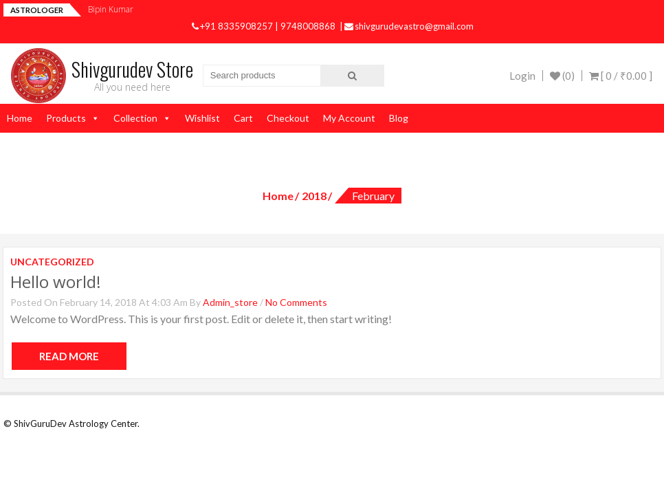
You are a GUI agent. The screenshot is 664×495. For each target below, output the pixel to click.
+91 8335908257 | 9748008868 (264, 26)
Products (66, 118)
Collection (135, 118)
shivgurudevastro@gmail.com (409, 26)
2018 (314, 195)
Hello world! (55, 281)
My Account (349, 118)
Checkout (288, 118)
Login (522, 75)
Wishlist (202, 118)
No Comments (296, 302)
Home (19, 118)
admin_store (230, 302)
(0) (562, 75)
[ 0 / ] (620, 75)
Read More (69, 356)
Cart (243, 118)
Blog (398, 118)
